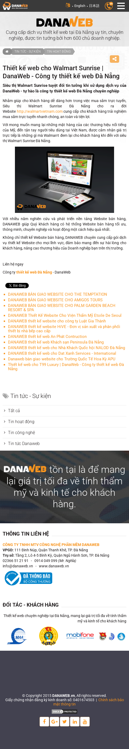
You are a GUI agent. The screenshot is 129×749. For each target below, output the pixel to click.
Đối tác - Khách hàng (31, 605)
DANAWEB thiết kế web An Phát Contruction (47, 336)
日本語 (94, 6)
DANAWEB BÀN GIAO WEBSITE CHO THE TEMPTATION (57, 294)
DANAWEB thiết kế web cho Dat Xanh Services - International (62, 353)
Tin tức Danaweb (24, 443)
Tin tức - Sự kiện (27, 51)
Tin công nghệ (21, 432)
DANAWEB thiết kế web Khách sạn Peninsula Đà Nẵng (56, 342)
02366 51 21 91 (16, 561)
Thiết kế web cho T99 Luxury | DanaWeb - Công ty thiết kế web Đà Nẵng (66, 366)
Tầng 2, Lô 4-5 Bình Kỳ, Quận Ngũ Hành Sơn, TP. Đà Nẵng (62, 555)
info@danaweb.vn (18, 566)
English (79, 6)
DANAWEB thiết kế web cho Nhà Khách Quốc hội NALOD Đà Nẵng (66, 347)
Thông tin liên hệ (26, 534)
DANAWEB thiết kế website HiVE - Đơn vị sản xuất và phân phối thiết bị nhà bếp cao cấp (64, 328)
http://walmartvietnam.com (40, 111)
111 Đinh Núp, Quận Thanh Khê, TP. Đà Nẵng (51, 550)
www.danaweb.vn (54, 566)
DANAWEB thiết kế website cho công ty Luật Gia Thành (57, 321)
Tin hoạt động (59, 51)
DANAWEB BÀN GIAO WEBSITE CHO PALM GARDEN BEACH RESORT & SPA (61, 307)
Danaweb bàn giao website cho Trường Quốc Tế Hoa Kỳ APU (61, 359)
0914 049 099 (45, 561)
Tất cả (14, 410)
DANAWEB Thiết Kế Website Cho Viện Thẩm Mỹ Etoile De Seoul (65, 315)
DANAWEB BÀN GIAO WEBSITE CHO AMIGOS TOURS (55, 300)
